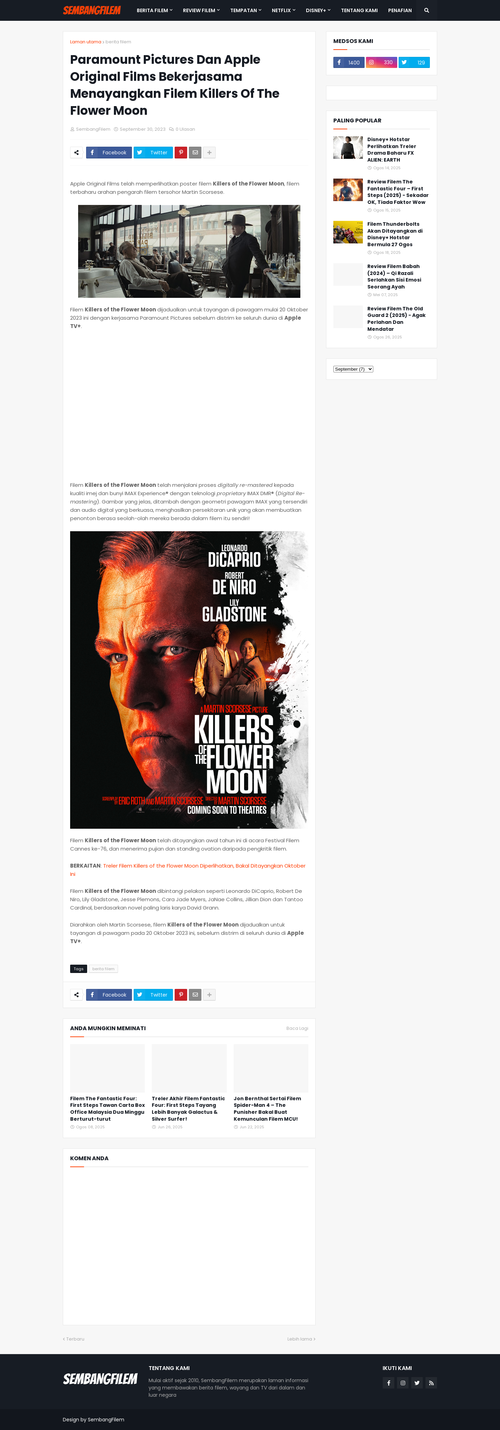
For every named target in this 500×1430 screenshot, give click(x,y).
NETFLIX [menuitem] (281, 10)
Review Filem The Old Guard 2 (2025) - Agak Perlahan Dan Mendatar (396, 319)
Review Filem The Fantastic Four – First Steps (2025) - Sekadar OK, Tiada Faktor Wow (398, 192)
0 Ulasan (185, 129)
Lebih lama (300, 1339)
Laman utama (85, 41)
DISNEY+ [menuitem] (316, 10)
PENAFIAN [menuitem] (400, 10)
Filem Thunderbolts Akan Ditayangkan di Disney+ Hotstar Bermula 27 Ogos (395, 234)
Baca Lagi (297, 1028)
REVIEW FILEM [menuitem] (199, 10)
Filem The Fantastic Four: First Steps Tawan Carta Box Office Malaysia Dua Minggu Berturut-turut (107, 1108)
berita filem (118, 41)
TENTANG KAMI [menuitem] (359, 10)
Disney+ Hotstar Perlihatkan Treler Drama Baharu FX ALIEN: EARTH (391, 149)
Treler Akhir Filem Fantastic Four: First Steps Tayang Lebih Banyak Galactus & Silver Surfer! (188, 1108)
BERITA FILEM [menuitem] (152, 10)
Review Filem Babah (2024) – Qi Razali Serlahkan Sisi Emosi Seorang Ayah (394, 276)
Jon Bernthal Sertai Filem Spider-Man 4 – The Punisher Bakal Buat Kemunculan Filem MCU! (267, 1108)
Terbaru (75, 1339)
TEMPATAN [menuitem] (243, 10)
